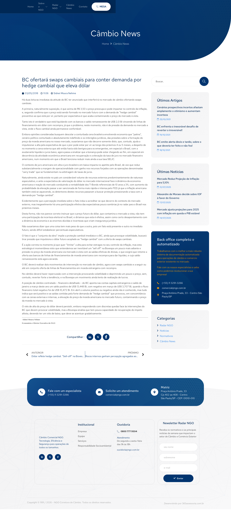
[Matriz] (154, 394)
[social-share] (90, 339)
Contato (152, 7)
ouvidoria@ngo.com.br (128, 452)
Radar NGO (115, 7)
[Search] (204, 83)
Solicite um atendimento (122, 393)
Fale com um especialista (64, 393)
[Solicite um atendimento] (99, 394)
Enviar (178, 481)
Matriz (165, 390)
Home (76, 7)
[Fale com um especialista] (41, 394)
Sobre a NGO (93, 7)
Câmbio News (135, 7)
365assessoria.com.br (193, 506)
